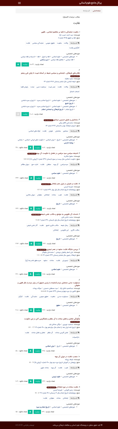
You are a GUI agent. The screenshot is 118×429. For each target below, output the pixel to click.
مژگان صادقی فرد (55, 324)
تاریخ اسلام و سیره (43, 100)
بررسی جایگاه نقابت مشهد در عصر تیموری (57, 249)
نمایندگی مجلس (38, 43)
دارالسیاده (76, 337)
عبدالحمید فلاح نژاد (66, 288)
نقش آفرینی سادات (61, 332)
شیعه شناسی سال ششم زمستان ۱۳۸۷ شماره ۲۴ (60, 81)
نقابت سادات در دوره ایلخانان (62, 387)
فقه (38, 56)
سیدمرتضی (64, 164)
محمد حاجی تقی (67, 217)
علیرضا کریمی (68, 186)
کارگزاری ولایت (74, 47)
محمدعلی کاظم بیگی (66, 122)
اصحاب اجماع (74, 91)
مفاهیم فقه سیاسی (57, 59)
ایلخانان (46, 195)
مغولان (39, 195)
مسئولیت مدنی (62, 296)
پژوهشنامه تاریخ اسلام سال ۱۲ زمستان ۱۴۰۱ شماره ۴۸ (58, 393)
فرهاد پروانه (69, 359)
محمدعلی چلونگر (48, 252)
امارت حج (34, 164)
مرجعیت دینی (41, 87)
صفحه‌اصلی (97, 10)
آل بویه (55, 164)
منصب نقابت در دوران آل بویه (66, 356)
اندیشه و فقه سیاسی (28, 56)
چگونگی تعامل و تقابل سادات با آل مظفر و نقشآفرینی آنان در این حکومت (52, 320)
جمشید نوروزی (68, 324)
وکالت (66, 43)
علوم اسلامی (56, 56)
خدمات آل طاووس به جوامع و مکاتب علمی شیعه (54, 214)
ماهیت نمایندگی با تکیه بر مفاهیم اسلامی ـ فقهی (59, 32)
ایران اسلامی (50, 139)
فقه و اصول (46, 56)
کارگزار (20, 296)
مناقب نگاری (75, 230)
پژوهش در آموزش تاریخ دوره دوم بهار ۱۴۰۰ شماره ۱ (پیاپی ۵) (55, 362)
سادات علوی (45, 367)
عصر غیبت (51, 87)
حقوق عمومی (50, 43)
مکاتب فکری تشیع (52, 225)
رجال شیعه (64, 225)
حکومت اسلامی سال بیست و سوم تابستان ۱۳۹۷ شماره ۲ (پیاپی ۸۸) (52, 159)
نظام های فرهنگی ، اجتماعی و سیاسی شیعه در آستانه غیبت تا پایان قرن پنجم (50, 74)
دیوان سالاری (30, 195)
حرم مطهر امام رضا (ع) (33, 260)
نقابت (28, 43)
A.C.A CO (19, 425)
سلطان (49, 164)
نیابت (32, 87)
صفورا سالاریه (68, 156)
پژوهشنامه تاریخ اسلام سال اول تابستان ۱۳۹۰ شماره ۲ (58, 220)
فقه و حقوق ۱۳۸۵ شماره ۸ (67, 38)
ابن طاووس (65, 230)
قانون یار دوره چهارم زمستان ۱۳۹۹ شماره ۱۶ (61, 291)
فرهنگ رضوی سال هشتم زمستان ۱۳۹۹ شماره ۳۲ (59, 255)
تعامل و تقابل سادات (38, 332)
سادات (54, 195)
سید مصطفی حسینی (50, 288)
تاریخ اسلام (69, 109)
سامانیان (58, 131)
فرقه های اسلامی (34, 131)
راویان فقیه (24, 87)
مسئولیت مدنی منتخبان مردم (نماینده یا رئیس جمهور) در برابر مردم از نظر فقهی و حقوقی (49, 284)
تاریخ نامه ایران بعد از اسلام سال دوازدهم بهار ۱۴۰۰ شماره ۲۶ (55, 327)
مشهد (45, 260)
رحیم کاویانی (68, 390)
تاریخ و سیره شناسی (28, 100)
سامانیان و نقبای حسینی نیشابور (61, 119)
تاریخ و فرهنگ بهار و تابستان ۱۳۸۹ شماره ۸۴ (60, 125)
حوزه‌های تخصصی (68, 56)
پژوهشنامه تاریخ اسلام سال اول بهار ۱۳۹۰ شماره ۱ (59, 189)
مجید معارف (69, 78)
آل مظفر (50, 332)
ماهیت (59, 43)
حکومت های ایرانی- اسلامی (34, 139)
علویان (51, 131)
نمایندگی (34, 296)
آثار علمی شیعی (32, 225)
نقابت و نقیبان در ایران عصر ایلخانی (59, 183)
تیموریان (65, 260)
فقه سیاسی (69, 59)
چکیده (25, 64)
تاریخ (58, 139)
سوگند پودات (37, 288)
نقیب (60, 195)
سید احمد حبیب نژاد (66, 35)
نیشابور (65, 131)
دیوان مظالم (25, 164)
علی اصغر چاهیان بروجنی (64, 252)
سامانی (20, 139)
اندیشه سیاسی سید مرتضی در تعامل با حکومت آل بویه (52, 153)
